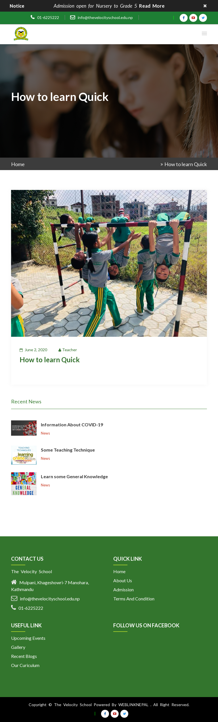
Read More (152, 6)
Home (18, 164)
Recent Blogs (24, 656)
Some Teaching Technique (68, 449)
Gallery (18, 647)
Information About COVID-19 (72, 424)
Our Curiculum (25, 665)
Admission (123, 589)
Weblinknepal (133, 704)
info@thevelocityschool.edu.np (105, 17)
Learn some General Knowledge (74, 476)
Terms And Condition (133, 598)
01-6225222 (48, 18)
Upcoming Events (28, 638)
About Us (122, 580)
